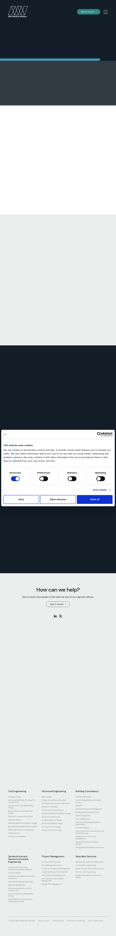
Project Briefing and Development (55, 872)
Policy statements (95, 921)
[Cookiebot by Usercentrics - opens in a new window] (99, 434)
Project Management (53, 856)
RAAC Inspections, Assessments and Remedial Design (90, 832)
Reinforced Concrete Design (53, 810)
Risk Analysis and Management (54, 875)
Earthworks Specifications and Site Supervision (21, 877)
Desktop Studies (14, 873)
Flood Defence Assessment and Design (20, 812)
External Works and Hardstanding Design (21, 807)
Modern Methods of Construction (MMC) (89, 876)
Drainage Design (14, 797)
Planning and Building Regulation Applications (88, 823)
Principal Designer (82, 828)
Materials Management (16, 885)
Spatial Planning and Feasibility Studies (87, 843)
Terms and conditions (76, 921)
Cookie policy (58, 921)
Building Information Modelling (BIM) (89, 862)
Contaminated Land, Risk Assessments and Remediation (20, 868)
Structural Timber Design (51, 827)
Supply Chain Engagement (52, 884)
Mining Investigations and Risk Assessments (20, 889)
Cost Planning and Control (52, 865)
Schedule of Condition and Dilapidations (86, 837)
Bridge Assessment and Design (54, 800)
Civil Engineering (17, 791)
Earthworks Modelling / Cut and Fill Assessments (21, 801)
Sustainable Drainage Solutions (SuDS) (22, 826)
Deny (21, 499)
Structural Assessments (51, 817)
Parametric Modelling (50, 807)
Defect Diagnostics (83, 816)
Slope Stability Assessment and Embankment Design (20, 900)
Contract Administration (51, 862)
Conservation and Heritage (86, 865)
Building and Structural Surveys (87, 812)
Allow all (94, 499)
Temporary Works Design (51, 830)
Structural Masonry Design (52, 820)
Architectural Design (83, 797)
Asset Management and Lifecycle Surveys (88, 801)
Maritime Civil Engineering (85, 872)
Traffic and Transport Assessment (21, 830)
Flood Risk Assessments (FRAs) (20, 816)
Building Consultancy (87, 791)
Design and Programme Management (56, 869)
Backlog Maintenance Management (89, 809)
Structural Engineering (54, 791)
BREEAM (79, 806)
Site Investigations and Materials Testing (20, 895)
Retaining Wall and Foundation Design (22, 823)
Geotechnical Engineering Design (20, 882)
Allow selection (58, 499)
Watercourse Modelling (17, 836)
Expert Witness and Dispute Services (90, 869)
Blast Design (46, 797)
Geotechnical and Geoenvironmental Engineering (18, 859)
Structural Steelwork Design (52, 823)
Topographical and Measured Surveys (90, 847)
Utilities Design (14, 833)
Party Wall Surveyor (83, 819)
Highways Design (14, 820)
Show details (100, 490)
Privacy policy (44, 921)
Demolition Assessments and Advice (56, 803)
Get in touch (89, 11)
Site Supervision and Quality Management (52, 880)
